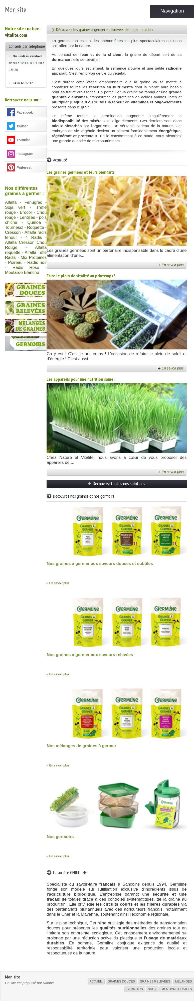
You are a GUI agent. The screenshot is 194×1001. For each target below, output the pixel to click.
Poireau (15, 262)
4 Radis (34, 237)
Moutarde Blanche (22, 272)
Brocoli (26, 212)
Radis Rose (26, 267)
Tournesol (14, 227)
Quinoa (34, 222)
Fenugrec (33, 202)
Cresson (13, 232)
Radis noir (37, 262)
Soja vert (15, 207)
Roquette (35, 227)
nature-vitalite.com (23, 31)
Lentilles (27, 217)
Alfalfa (11, 202)
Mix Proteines (34, 257)
